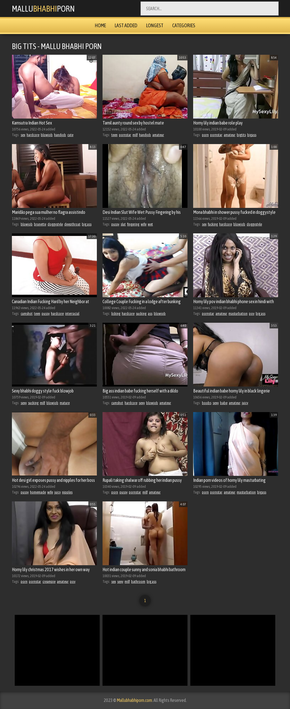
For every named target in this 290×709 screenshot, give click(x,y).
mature (65, 403)
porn (205, 135)
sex (23, 135)
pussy (115, 224)
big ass (86, 224)
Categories (183, 25)
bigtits (241, 135)
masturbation (238, 313)
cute (70, 135)
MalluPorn (43, 8)
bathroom (138, 581)
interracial (72, 313)
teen (114, 135)
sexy (24, 403)
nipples (67, 492)
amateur (158, 135)
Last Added (126, 25)
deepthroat (72, 224)
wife (143, 224)
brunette (40, 224)
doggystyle (55, 224)
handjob (60, 135)
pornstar (125, 135)
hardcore (33, 135)
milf (135, 135)
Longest (154, 25)
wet (150, 224)
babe (223, 403)
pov (251, 313)
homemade (38, 492)
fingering (133, 224)
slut (123, 224)
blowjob (47, 135)
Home (100, 25)
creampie (49, 581)
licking (115, 313)
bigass (251, 135)
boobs (206, 403)
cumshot (27, 313)
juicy (245, 403)
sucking (141, 313)
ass (150, 313)
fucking (213, 224)
